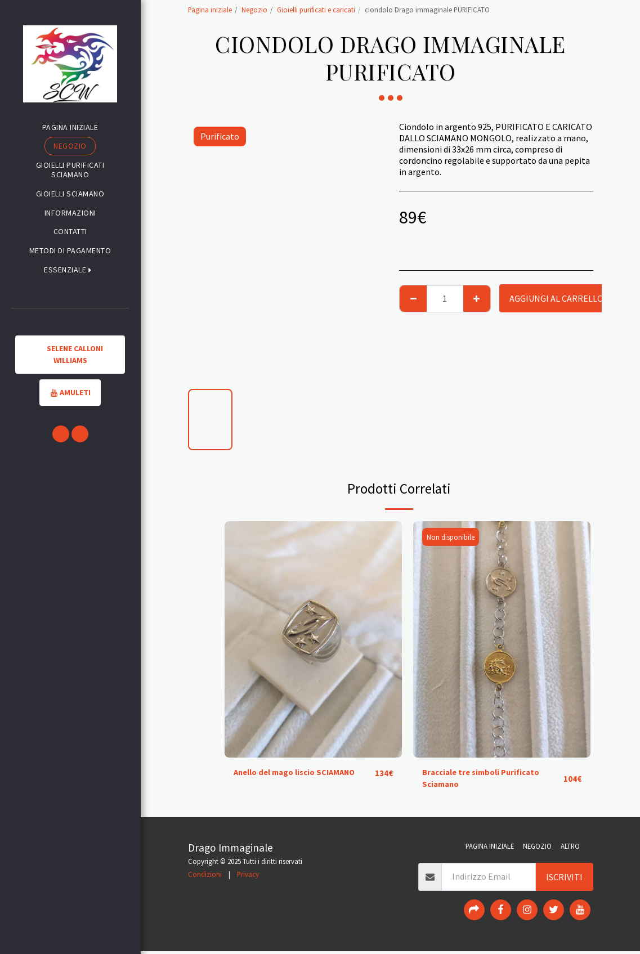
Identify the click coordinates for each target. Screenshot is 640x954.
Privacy (248, 876)
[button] (70, 270)
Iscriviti (564, 879)
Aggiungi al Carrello (556, 298)
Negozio (254, 9)
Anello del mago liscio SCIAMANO (301, 773)
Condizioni (205, 876)
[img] (313, 639)
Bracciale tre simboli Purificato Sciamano (486, 780)
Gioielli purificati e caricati (316, 9)
